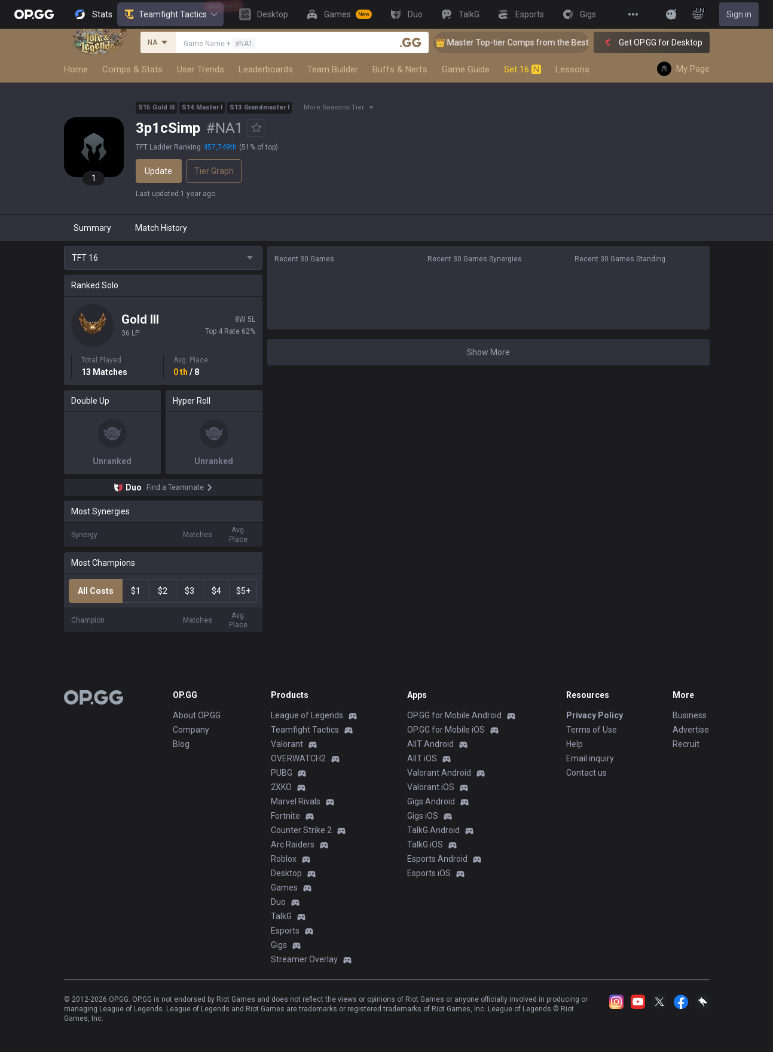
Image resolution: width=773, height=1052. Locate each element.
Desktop (286, 873)
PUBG (281, 772)
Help (574, 744)
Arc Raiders (292, 844)
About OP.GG (197, 715)
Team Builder (332, 69)
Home (76, 69)
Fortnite (285, 816)
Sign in (738, 14)
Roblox (284, 859)
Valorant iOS (430, 787)
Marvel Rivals (295, 801)
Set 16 (522, 69)
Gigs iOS (422, 816)
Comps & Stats (132, 69)
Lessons (572, 69)
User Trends (200, 69)
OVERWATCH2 (298, 758)
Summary (92, 228)
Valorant (287, 744)
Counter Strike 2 (301, 830)
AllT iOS (422, 758)
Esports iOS (429, 873)
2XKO (281, 787)
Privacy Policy (594, 715)
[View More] (633, 14)
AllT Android (430, 744)
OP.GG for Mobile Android (454, 715)
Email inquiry (590, 758)
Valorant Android (439, 772)
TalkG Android (433, 830)
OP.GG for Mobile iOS (446, 729)
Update (158, 171)
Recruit (686, 744)
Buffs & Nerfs (399, 69)
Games (284, 887)
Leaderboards (266, 69)
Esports (285, 930)
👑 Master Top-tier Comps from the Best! (524, 42)
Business (690, 715)
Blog (181, 744)
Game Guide (466, 69)
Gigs (279, 945)
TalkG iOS (425, 844)
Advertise (691, 729)
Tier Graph (214, 171)
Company (191, 729)
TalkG (281, 916)
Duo (278, 902)
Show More (488, 352)
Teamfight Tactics (170, 14)
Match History (161, 228)
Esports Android (437, 859)
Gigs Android (431, 801)
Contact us (586, 772)
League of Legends (307, 715)
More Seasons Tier (334, 107)
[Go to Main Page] (34, 14)
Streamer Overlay (304, 959)
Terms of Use (591, 729)
